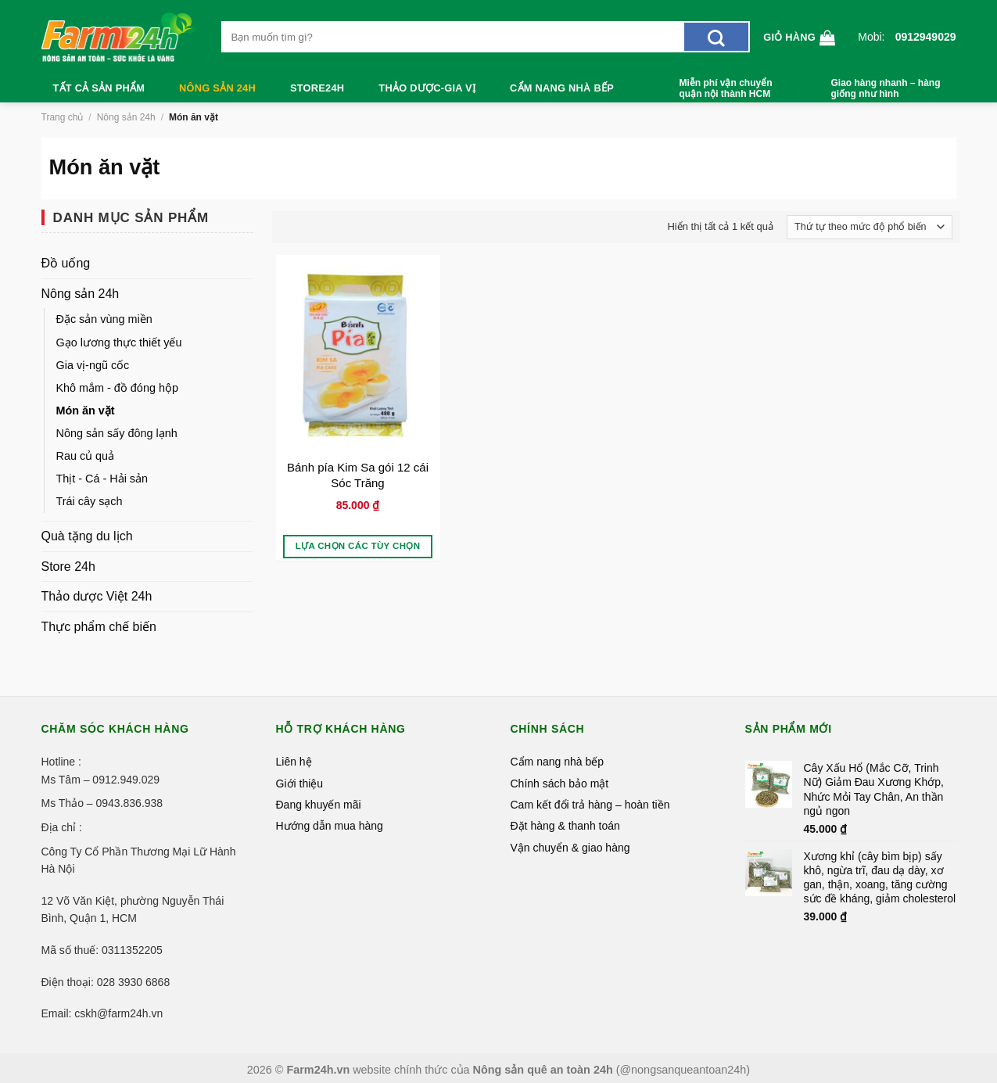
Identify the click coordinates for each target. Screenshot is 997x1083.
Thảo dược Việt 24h (96, 596)
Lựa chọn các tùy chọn (358, 545)
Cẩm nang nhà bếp (562, 88)
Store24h (317, 88)
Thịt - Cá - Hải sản (102, 478)
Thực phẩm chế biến (98, 626)
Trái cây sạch (89, 501)
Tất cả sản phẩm (99, 88)
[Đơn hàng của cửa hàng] (869, 227)
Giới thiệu (300, 783)
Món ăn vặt (85, 410)
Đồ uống (66, 263)
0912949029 (925, 36)
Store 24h (68, 566)
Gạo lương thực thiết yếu (119, 342)
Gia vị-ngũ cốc (93, 365)
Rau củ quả (85, 456)
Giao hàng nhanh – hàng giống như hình (886, 88)
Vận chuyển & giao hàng (570, 847)
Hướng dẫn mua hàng (329, 825)
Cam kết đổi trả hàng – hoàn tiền (590, 804)
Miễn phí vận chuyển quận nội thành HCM (726, 88)
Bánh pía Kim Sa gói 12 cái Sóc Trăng (358, 475)
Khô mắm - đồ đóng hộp (117, 388)
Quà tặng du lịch (87, 536)
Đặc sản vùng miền (104, 319)
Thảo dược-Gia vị (426, 88)
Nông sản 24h (217, 88)
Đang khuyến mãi (318, 804)
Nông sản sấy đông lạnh (117, 433)
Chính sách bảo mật (560, 783)
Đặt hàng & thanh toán (565, 825)
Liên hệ (294, 761)
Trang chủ (62, 117)
